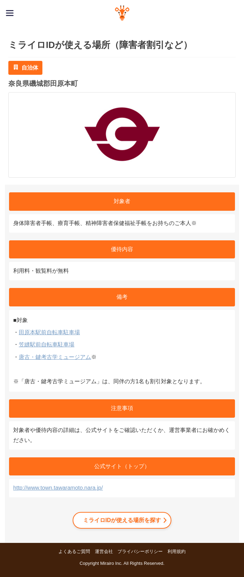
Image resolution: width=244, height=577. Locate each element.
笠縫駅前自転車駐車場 (46, 344)
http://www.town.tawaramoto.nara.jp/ (58, 488)
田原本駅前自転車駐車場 (49, 332)
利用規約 (177, 551)
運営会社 (104, 551)
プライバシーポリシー (140, 551)
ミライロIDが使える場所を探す (122, 520)
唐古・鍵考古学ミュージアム (55, 357)
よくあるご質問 (74, 551)
